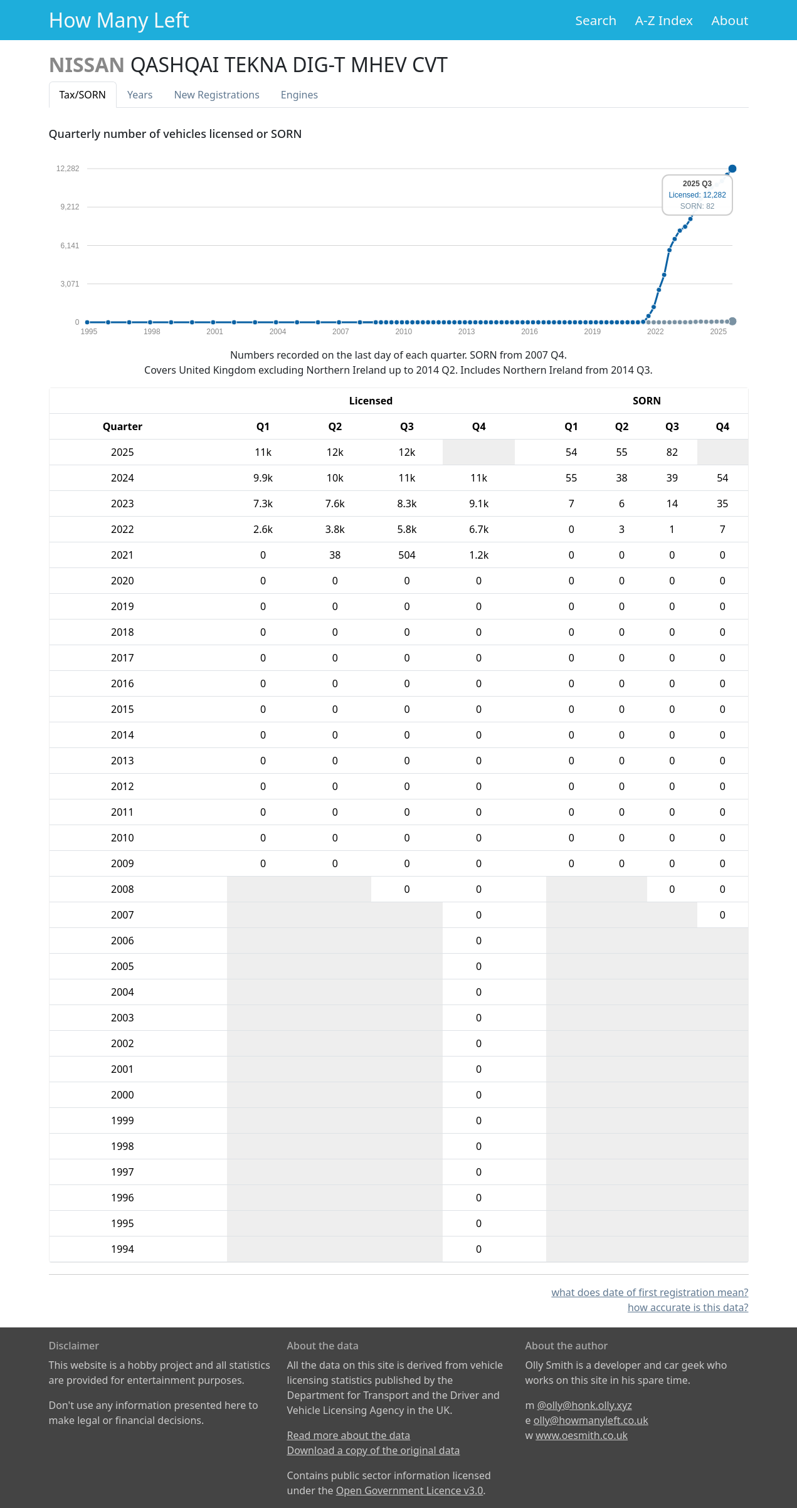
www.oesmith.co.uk (582, 1435)
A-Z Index (664, 20)
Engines (299, 95)
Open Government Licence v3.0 (409, 1490)
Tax (83, 95)
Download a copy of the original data (373, 1450)
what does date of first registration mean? (649, 1292)
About (729, 20)
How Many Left (119, 19)
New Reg (216, 95)
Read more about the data (349, 1435)
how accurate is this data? (688, 1307)
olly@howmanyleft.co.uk (591, 1420)
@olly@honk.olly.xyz (584, 1405)
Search (596, 20)
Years (140, 95)
